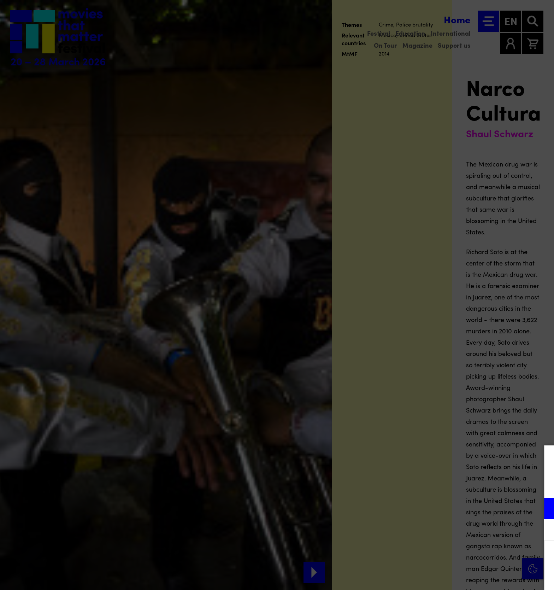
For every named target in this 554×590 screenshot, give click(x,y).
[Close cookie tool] (543, 458)
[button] (487, 508)
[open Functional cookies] (542, 509)
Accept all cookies (494, 556)
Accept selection (494, 577)
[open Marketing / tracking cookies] (542, 530)
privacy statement (465, 485)
